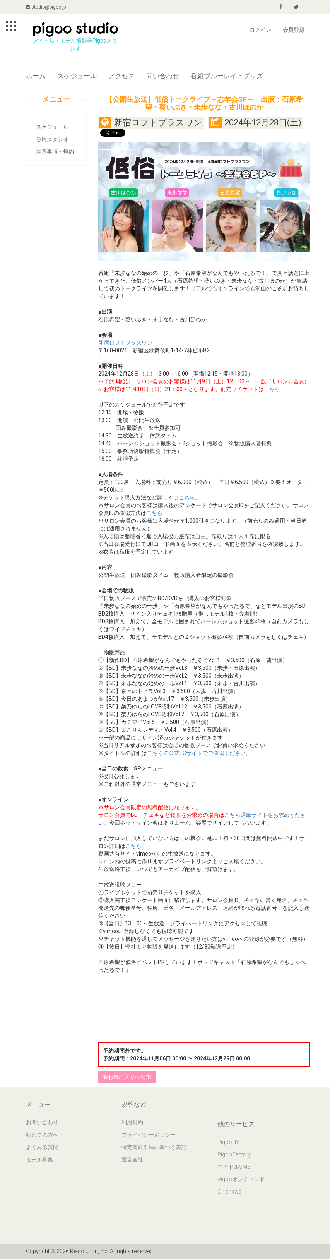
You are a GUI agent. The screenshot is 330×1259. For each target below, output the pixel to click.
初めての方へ (42, 1135)
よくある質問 (42, 1147)
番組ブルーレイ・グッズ (227, 76)
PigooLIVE (230, 1142)
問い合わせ (162, 76)
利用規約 (132, 1122)
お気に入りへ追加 (127, 1077)
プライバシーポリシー (148, 1135)
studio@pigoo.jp (46, 7)
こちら (272, 389)
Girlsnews (229, 1192)
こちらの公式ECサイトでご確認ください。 (199, 753)
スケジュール (77, 76)
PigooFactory (234, 1154)
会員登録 (293, 30)
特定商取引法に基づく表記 (153, 1147)
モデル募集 (39, 1159)
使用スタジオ (52, 139)
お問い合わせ (42, 1122)
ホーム (36, 76)
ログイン (260, 30)
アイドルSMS (234, 1167)
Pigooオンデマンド (241, 1179)
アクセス (121, 76)
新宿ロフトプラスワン (125, 343)
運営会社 (132, 1159)
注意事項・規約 (55, 152)
